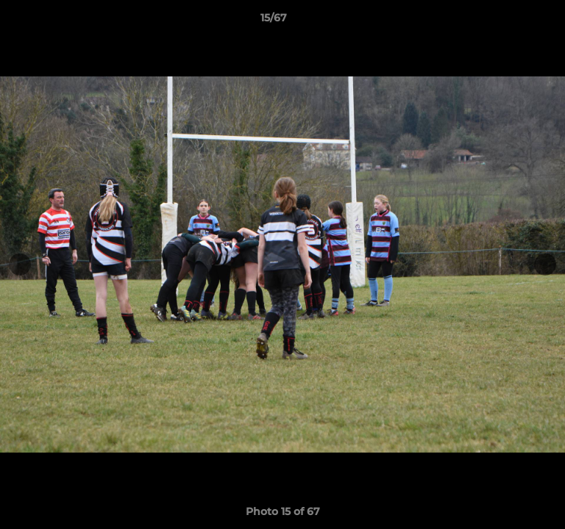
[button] (512, 21)
